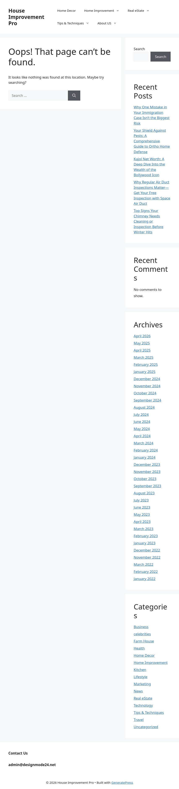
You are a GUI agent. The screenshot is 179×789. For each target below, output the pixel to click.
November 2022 (147, 557)
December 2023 (147, 464)
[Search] (74, 96)
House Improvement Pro (26, 17)
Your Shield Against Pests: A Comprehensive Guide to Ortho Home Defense (152, 141)
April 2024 (142, 435)
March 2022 (143, 564)
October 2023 (145, 478)
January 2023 (145, 543)
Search (139, 48)
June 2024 (142, 421)
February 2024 (146, 450)
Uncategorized (146, 726)
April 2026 (142, 335)
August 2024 (144, 407)
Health (139, 648)
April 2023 (142, 521)
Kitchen (140, 669)
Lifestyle (141, 676)
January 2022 (145, 578)
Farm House (144, 641)
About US (109, 23)
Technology (143, 705)
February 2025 (146, 364)
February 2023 (146, 535)
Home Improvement (103, 10)
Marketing (142, 683)
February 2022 (146, 571)
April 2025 (142, 350)
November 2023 (147, 471)
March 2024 (143, 443)
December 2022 (147, 550)
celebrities (142, 633)
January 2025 (145, 371)
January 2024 (145, 457)
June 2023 (142, 507)
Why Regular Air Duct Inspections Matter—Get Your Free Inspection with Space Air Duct (152, 193)
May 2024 (142, 428)
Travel (139, 719)
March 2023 (143, 528)
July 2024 (141, 414)
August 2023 (144, 493)
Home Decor (66, 10)
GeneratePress (122, 782)
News (138, 691)
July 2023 (141, 500)
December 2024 (147, 378)
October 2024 (145, 393)
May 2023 (142, 514)
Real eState (140, 10)
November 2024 (147, 385)
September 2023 (147, 485)
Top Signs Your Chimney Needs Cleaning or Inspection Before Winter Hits (148, 221)
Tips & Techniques (75, 23)
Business (141, 626)
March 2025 (143, 357)
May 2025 (142, 343)
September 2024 (147, 400)
